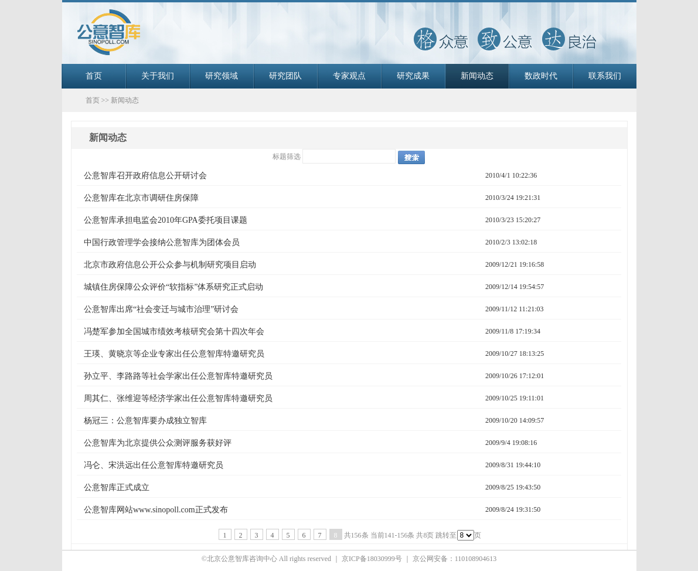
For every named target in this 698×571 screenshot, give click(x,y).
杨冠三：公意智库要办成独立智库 (145, 420)
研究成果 (413, 76)
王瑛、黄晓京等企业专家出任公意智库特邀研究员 (174, 353)
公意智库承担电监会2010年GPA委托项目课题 (165, 220)
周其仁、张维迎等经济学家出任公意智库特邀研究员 (178, 398)
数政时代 (541, 76)
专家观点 (349, 76)
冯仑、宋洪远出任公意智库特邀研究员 (153, 465)
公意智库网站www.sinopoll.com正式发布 (156, 509)
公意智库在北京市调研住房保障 (141, 197)
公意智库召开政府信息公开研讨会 (145, 175)
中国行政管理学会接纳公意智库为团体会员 (162, 242)
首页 (94, 76)
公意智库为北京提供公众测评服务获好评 (157, 443)
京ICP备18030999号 (372, 559)
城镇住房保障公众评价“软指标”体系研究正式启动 (173, 287)
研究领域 (221, 76)
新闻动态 (477, 76)
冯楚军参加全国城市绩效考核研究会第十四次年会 (174, 331)
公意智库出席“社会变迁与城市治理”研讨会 (161, 309)
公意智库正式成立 (116, 487)
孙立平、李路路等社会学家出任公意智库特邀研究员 (178, 376)
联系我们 (604, 76)
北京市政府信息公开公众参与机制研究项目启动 (170, 264)
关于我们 (157, 76)
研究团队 (285, 76)
